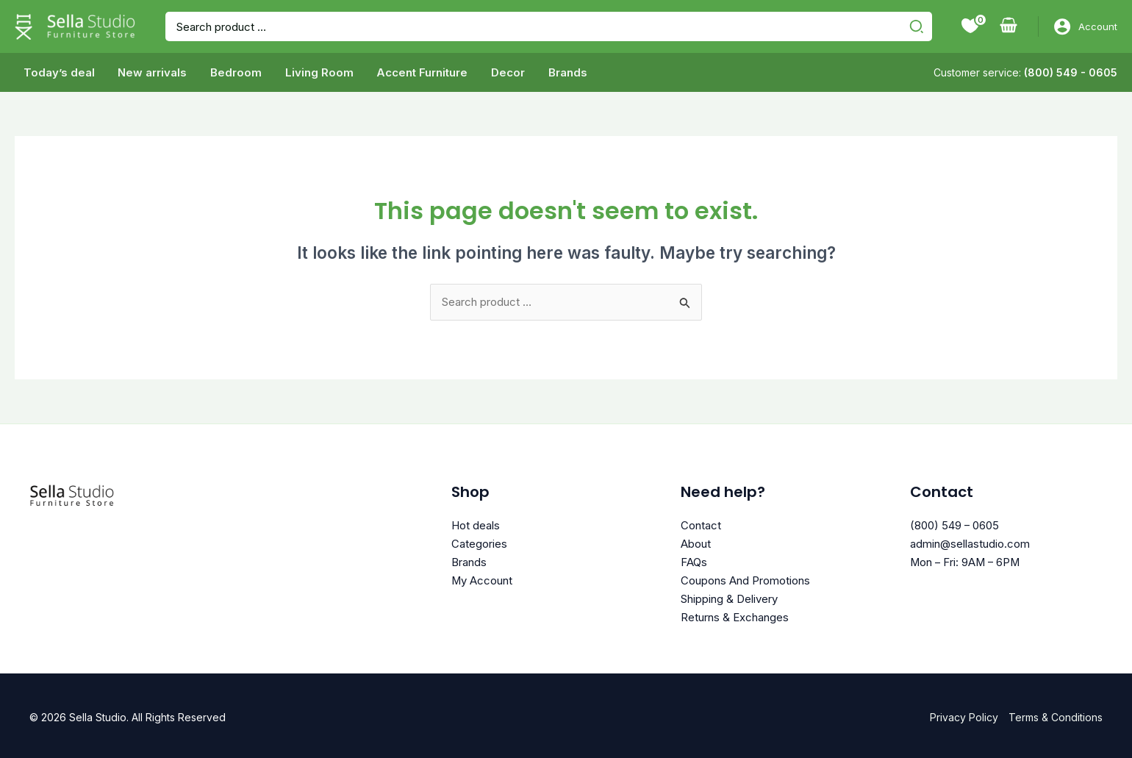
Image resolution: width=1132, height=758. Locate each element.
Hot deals (475, 525)
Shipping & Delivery (729, 596)
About (696, 543)
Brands (469, 561)
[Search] (919, 26)
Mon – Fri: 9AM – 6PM (966, 561)
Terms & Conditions (1056, 713)
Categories (479, 543)
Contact (701, 525)
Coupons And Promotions (745, 578)
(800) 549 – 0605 (955, 525)
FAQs (694, 561)
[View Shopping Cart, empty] (1008, 26)
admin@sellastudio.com (970, 543)
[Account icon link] (1085, 26)
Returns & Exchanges (735, 614)
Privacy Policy (964, 713)
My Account (482, 578)
